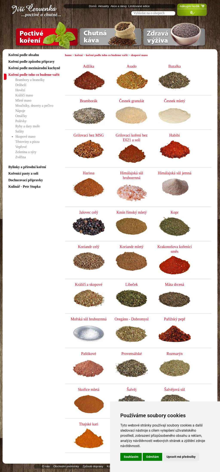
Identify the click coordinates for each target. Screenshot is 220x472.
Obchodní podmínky (66, 466)
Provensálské (131, 354)
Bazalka (174, 66)
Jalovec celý (88, 212)
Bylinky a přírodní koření (27, 167)
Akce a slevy (118, 6)
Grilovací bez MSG (88, 135)
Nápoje (20, 111)
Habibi (174, 135)
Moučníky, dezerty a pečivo (34, 105)
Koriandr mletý (131, 247)
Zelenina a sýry (26, 152)
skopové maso (139, 55)
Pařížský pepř (174, 319)
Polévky (20, 121)
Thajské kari (88, 424)
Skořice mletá (88, 389)
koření (79, 55)
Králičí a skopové (88, 284)
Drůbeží (20, 85)
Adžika (88, 66)
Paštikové (88, 354)
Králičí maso (24, 95)
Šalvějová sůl (174, 389)
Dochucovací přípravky (25, 180)
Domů (93, 6)
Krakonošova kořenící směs (174, 249)
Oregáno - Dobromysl (132, 319)
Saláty (19, 131)
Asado (132, 66)
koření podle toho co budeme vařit (107, 55)
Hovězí (20, 90)
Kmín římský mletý (131, 212)
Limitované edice (139, 6)
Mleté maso (23, 100)
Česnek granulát (131, 101)
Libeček (131, 284)
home (68, 55)
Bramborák (88, 101)
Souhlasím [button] (131, 456)
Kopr (175, 212)
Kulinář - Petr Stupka (24, 186)
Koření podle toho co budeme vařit (34, 74)
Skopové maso (25, 136)
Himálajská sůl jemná (174, 173)
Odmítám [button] (152, 456)
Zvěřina (20, 157)
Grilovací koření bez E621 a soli (132, 137)
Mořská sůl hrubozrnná (89, 319)
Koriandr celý (88, 247)
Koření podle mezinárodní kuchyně (34, 68)
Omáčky (21, 116)
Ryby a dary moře (27, 126)
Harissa (89, 173)
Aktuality (104, 6)
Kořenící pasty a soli (23, 173)
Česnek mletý (174, 101)
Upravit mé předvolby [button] (181, 456)
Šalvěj (131, 389)
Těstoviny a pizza (27, 141)
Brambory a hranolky (30, 80)
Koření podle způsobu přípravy (31, 61)
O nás (46, 466)
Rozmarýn (175, 354)
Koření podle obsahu (23, 55)
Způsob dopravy (93, 466)
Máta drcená (174, 284)
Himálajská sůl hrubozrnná (131, 175)
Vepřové (21, 147)
